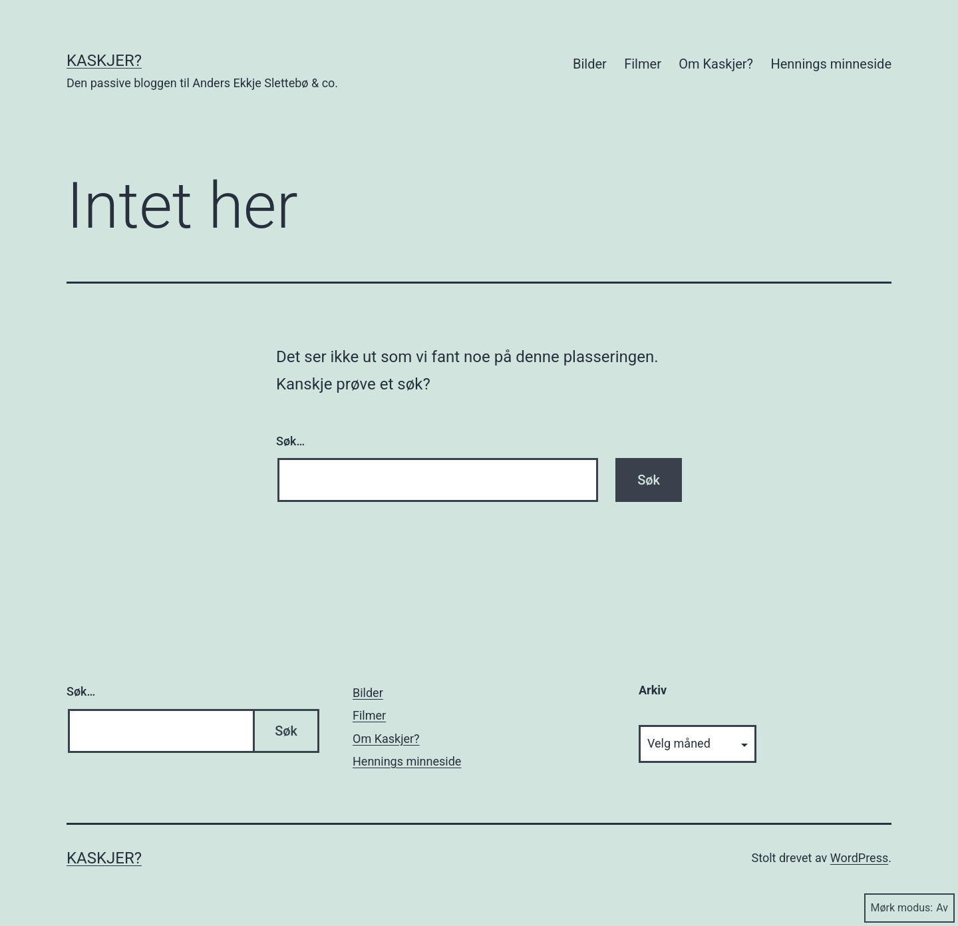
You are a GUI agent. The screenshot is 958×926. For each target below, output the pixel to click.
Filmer (642, 64)
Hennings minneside (830, 64)
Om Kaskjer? (716, 64)
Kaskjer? (104, 60)
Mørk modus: (909, 907)
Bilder (590, 64)
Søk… (290, 441)
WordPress (859, 858)
